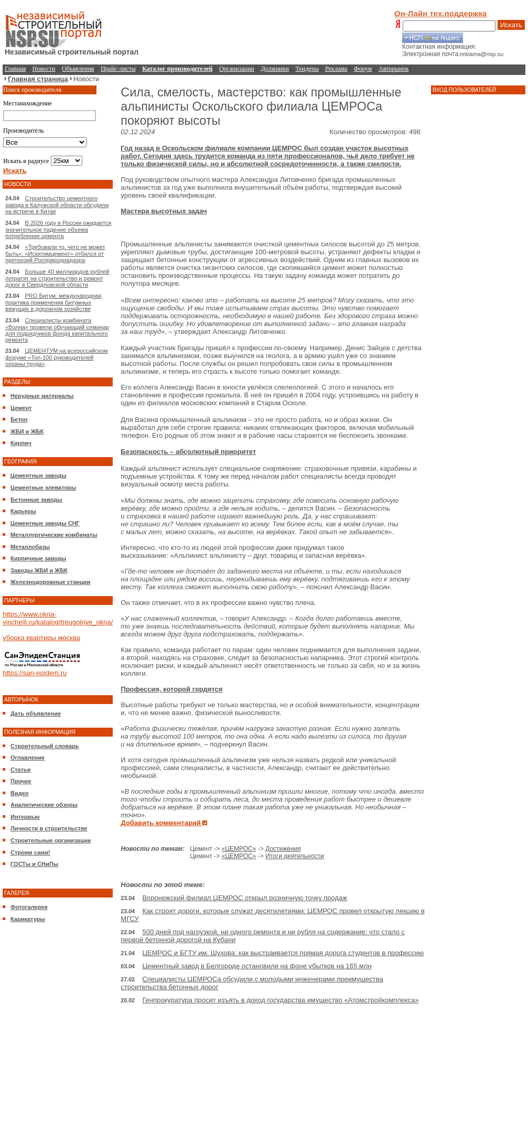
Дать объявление (35, 713)
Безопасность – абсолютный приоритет (188, 452)
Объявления (78, 68)
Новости (44, 68)
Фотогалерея (29, 907)
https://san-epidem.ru (35, 673)
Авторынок (393, 68)
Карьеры (23, 511)
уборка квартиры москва (41, 638)
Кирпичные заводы (38, 558)
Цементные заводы (38, 475)
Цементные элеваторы (43, 487)
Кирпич (20, 443)
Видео (19, 793)
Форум (363, 68)
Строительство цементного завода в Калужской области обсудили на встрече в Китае (57, 204)
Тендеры (307, 68)
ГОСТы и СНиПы (34, 864)
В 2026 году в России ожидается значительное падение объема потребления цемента (58, 229)
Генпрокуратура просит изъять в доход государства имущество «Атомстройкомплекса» (280, 1000)
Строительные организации (50, 840)
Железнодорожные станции (50, 582)
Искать (511, 25)
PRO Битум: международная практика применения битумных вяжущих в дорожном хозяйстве (53, 302)
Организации (236, 68)
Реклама (336, 68)
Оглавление (27, 757)
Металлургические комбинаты (53, 535)
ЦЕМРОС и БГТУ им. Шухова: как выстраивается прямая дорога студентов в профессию (283, 953)
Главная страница (38, 79)
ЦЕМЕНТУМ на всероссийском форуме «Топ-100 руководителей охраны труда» (56, 357)
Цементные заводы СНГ (45, 523)
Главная (15, 68)
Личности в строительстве (48, 828)
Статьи (20, 769)
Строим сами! (30, 852)
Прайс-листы (118, 68)
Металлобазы (30, 547)
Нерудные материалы (41, 396)
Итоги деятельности (294, 856)
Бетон (18, 419)
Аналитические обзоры (44, 805)
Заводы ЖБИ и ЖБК (39, 570)
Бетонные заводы (36, 499)
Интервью (25, 817)
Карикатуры (27, 919)
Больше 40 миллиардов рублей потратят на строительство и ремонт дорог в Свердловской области (57, 278)
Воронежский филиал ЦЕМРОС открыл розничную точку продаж (244, 898)
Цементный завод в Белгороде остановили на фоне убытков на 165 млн (256, 966)
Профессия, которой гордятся (171, 689)
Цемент (20, 408)
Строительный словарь (44, 746)
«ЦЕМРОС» (238, 848)
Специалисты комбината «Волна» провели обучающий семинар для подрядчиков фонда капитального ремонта (57, 330)
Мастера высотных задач (164, 211)
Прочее (20, 781)
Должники (275, 68)
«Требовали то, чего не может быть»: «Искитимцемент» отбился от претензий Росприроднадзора (55, 253)
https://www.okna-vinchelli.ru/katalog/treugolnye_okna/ (58, 618)
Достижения (283, 848)
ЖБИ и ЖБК (27, 431)
